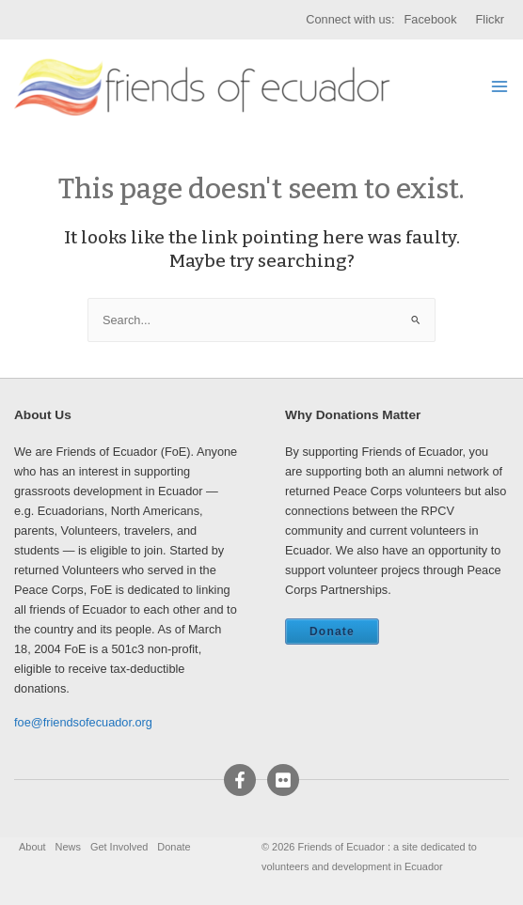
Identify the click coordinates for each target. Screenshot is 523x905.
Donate (332, 631)
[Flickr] (283, 780)
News (68, 846)
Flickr (490, 19)
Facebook (430, 19)
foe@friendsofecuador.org (83, 722)
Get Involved (119, 846)
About (32, 846)
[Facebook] (240, 780)
